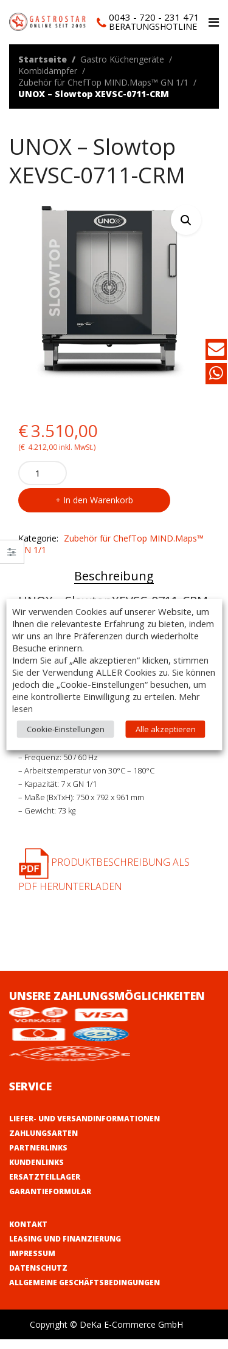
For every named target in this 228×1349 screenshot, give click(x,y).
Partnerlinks (38, 1148)
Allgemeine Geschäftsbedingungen (84, 1282)
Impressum (32, 1253)
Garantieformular (50, 1191)
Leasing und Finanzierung (65, 1239)
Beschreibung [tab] (114, 576)
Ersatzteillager (44, 1177)
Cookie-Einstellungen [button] (66, 729)
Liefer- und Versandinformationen (84, 1118)
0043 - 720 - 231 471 (154, 17)
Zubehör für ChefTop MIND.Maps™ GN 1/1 (103, 82)
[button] (186, 220)
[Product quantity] (42, 473)
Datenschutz (38, 1268)
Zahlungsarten (43, 1133)
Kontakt (28, 1224)
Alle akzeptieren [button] (166, 729)
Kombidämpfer (47, 70)
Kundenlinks (36, 1162)
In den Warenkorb (98, 500)
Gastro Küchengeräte (122, 59)
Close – (12, 555)
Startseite (42, 59)
